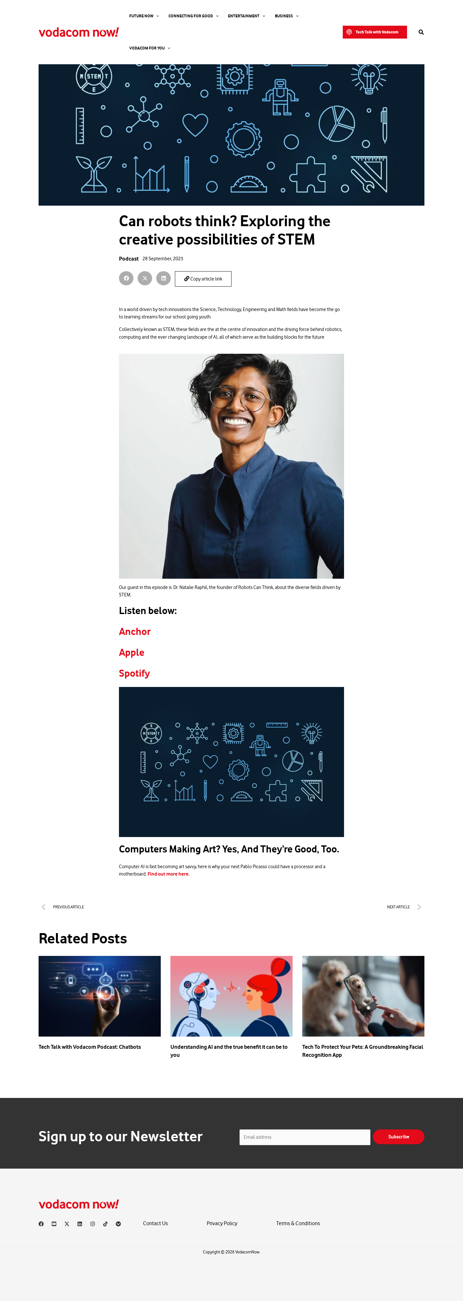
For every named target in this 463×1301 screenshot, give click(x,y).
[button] (375, 16)
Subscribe (398, 1137)
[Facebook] (41, 1223)
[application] (152, 16)
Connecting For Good (185, 16)
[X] (66, 1223)
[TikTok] (105, 1223)
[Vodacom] (118, 1223)
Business (269, 16)
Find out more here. (168, 874)
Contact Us (155, 1224)
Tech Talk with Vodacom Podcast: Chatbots (90, 1047)
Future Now (140, 16)
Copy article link (203, 279)
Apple (131, 652)
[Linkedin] (79, 1223)
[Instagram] (92, 1223)
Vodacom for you (306, 16)
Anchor (134, 631)
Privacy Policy (222, 1224)
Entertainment (233, 16)
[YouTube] (54, 1223)
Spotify (134, 673)
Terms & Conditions (298, 1224)
